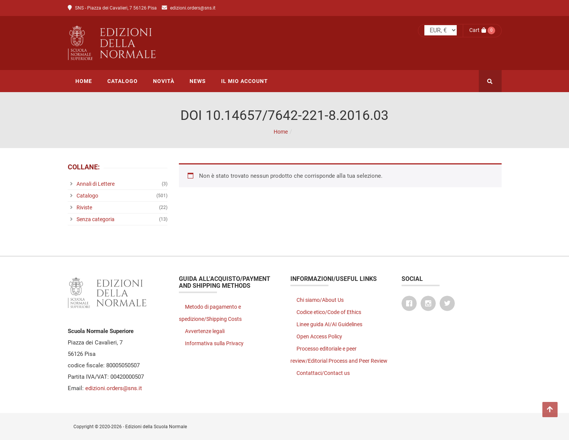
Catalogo (87, 196)
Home (281, 132)
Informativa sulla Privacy (214, 343)
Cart (477, 30)
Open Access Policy (319, 336)
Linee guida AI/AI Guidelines (329, 324)
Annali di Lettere (96, 184)
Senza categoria (96, 219)
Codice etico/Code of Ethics (328, 312)
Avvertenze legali (205, 331)
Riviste (84, 207)
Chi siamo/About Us (320, 300)
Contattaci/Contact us (323, 373)
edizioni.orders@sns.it (192, 8)
